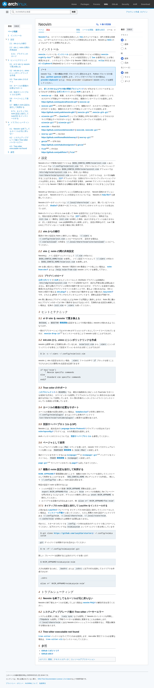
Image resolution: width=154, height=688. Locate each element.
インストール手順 (55, 506)
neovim (41, 54)
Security (125, 4)
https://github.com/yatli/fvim (53, 150)
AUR (135, 4)
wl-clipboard (45, 63)
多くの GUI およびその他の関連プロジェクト (63, 88)
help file (105, 191)
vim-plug (60, 287)
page (74, 457)
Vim (81, 37)
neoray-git (47, 132)
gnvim (44, 139)
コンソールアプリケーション (83, 651)
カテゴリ (43, 651)
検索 (74, 12)
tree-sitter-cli (54, 630)
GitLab (115, 4)
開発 (50, 651)
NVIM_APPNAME (45, 467)
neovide (45, 125)
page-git (42, 456)
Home (74, 4)
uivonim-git (47, 115)
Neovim (41, 37)
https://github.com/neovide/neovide (57, 128)
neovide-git (91, 128)
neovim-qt (46, 94)
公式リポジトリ (63, 91)
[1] (60, 175)
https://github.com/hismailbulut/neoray (58, 135)
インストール (62, 54)
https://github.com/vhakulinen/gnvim (57, 143)
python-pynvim (53, 76)
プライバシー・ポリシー (14, 675)
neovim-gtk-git (100, 111)
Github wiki (46, 645)
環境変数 (63, 318)
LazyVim (52, 503)
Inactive (63, 115)
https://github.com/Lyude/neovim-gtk (57, 111)
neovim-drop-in (52, 328)
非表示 (16, 26)
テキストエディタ (61, 651)
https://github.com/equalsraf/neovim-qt (58, 101)
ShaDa (53, 202)
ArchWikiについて (31, 675)
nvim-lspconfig (45, 426)
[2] (77, 213)
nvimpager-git (90, 449)
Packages (85, 4)
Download (145, 4)
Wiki (106, 4)
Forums (96, 4)
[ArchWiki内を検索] (40, 12)
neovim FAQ (88, 595)
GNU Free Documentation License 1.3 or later (54, 670)
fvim (43, 146)
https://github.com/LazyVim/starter (73, 525)
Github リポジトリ (49, 642)
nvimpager (72, 449)
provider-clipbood (49, 79)
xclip (101, 60)
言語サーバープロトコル (81, 430)
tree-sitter (44, 627)
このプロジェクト (45, 387)
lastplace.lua (81, 406)
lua (93, 57)
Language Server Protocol (72, 423)
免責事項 (42, 675)
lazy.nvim (107, 287)
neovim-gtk (47, 105)
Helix (109, 40)
